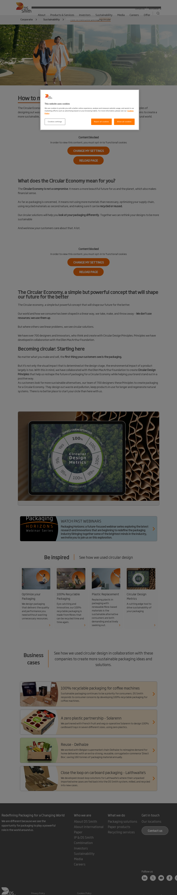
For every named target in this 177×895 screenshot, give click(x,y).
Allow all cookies (124, 122)
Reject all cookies (101, 122)
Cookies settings (55, 122)
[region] (89, 110)
